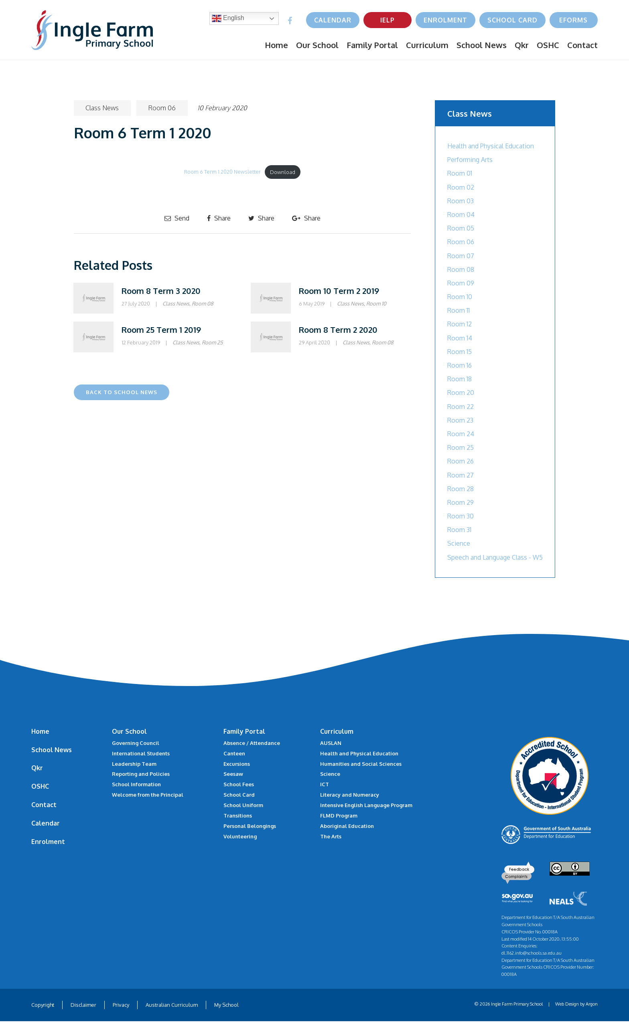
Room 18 (459, 379)
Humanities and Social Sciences (361, 764)
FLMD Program (338, 815)
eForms (573, 20)
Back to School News (121, 392)
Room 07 (460, 256)
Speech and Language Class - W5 (495, 557)
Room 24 (460, 434)
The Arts (330, 836)
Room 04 (461, 214)
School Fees (238, 784)
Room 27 (460, 475)
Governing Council (135, 743)
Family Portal (372, 45)
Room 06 (163, 108)
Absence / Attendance (251, 743)
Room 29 (460, 502)
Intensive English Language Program (366, 805)
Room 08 (202, 303)
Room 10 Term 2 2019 (339, 290)
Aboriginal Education (347, 826)
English (228, 18)
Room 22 (460, 407)
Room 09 (460, 283)
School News (482, 45)
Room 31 (459, 530)
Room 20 (460, 393)
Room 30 (460, 516)
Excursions (236, 764)
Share (219, 218)
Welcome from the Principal (147, 794)
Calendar (332, 20)
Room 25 (212, 342)
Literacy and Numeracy (349, 794)
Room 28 (460, 489)
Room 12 (459, 324)
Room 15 (459, 352)
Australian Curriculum (172, 1005)
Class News (102, 108)
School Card (512, 20)
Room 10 (376, 303)
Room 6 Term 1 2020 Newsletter (222, 172)
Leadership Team (134, 764)
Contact (582, 45)
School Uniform (243, 805)
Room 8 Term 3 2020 (161, 290)
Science (458, 543)
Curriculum (427, 45)
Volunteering (240, 836)
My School (226, 1005)
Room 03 (460, 201)
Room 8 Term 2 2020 (338, 329)
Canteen (234, 753)
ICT (324, 784)
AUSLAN (330, 743)
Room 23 (460, 420)
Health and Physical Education (490, 146)
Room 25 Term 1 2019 (161, 329)
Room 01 (459, 173)
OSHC (548, 45)
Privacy (121, 1005)
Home (276, 45)
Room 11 (458, 310)
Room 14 (459, 338)
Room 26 (460, 461)
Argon (592, 1005)
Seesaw (233, 774)
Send (176, 218)
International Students (141, 753)
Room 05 (460, 228)
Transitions (237, 815)
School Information (136, 784)
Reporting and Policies (141, 774)
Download (282, 172)
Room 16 (459, 365)
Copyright (42, 1005)
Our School (317, 45)
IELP (387, 20)
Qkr (522, 45)
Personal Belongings (249, 826)
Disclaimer (83, 1005)
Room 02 (460, 187)
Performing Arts (470, 160)
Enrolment (445, 20)
